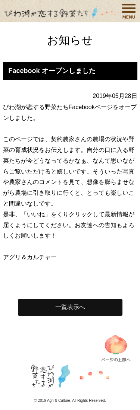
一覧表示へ (70, 307)
